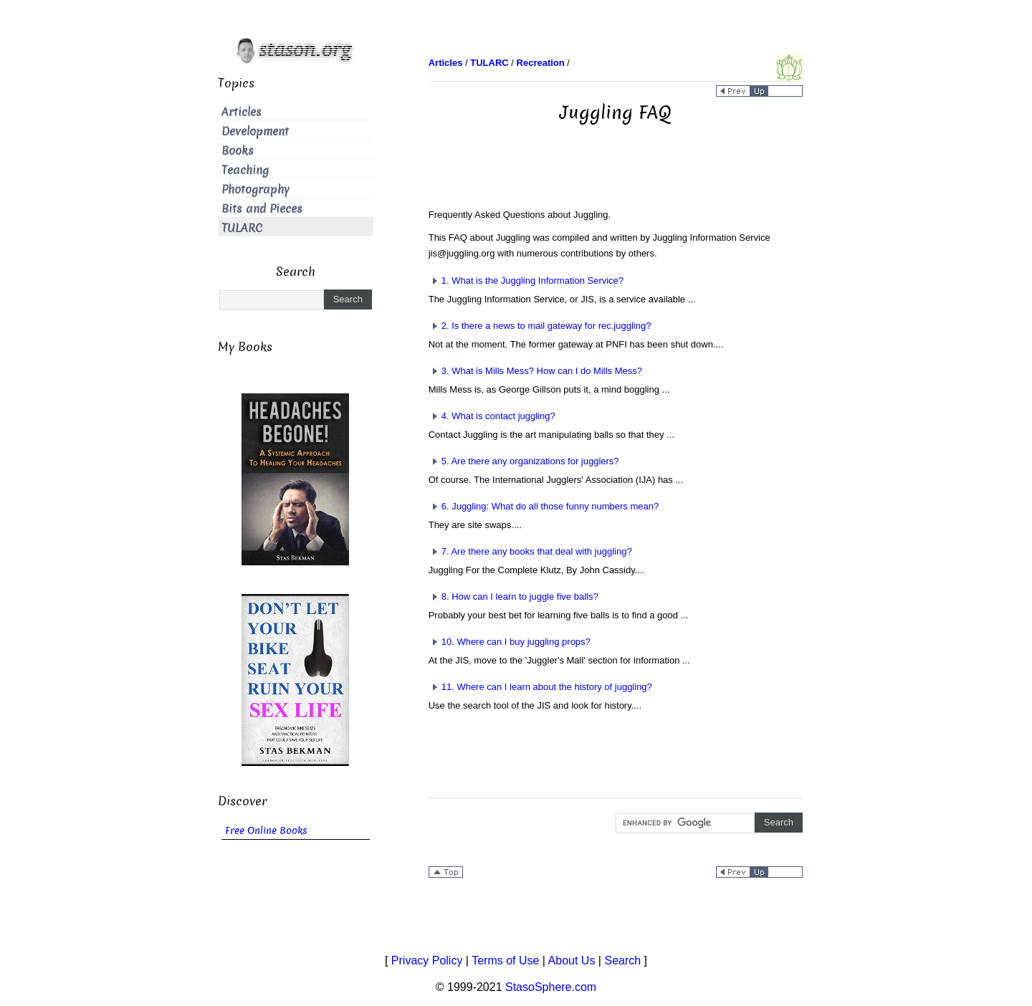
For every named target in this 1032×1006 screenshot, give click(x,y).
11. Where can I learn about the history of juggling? (540, 686)
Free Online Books (266, 831)
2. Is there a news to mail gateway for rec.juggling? (540, 325)
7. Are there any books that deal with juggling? (530, 551)
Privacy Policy (427, 960)
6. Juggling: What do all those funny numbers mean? (544, 506)
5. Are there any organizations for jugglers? (524, 461)
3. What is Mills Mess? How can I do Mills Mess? (535, 370)
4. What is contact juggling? (492, 416)
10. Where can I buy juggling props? (510, 641)
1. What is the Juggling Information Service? (526, 280)
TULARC (241, 228)
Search (622, 960)
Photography (255, 189)
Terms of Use (505, 960)
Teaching (245, 170)
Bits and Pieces (261, 208)
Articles (241, 112)
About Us (572, 960)
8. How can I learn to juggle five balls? (513, 596)
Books (237, 150)
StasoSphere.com (550, 987)
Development (255, 131)
